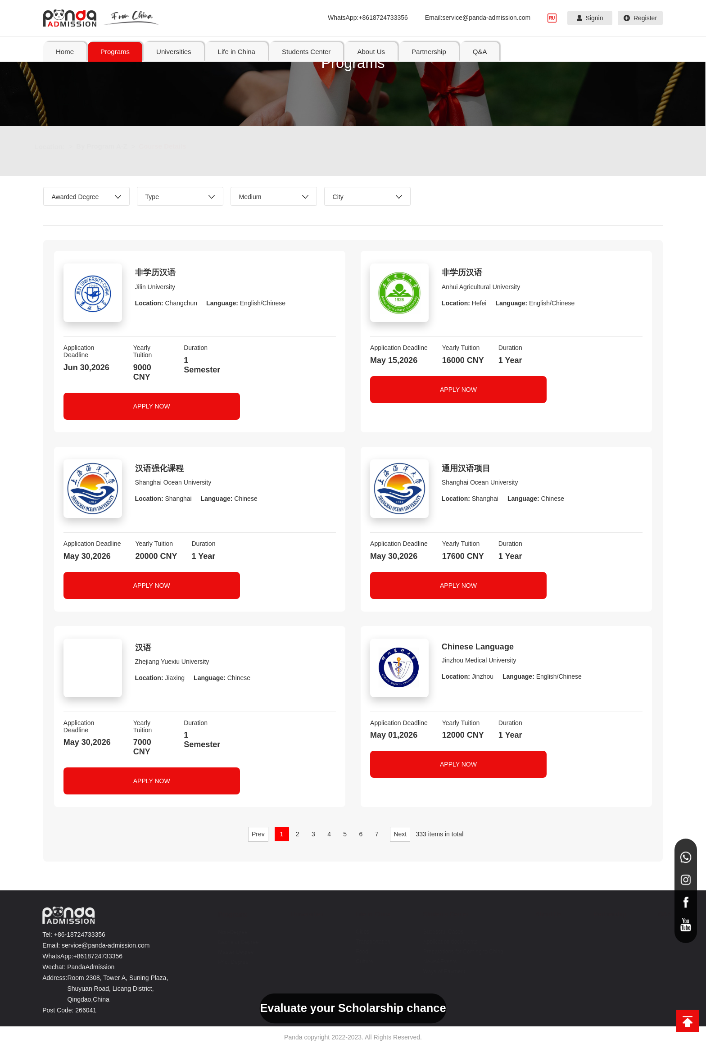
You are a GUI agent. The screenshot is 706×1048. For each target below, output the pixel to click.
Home (65, 51)
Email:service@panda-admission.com (477, 17)
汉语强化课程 (159, 468)
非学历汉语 (155, 272)
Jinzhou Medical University (479, 660)
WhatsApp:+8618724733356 (368, 17)
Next (400, 834)
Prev (258, 834)
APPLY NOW (151, 406)
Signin (590, 18)
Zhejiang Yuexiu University (172, 661)
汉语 (143, 647)
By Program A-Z (110, 146)
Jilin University (155, 286)
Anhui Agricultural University (481, 286)
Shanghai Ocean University (173, 482)
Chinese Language (478, 646)
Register (640, 18)
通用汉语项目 (466, 468)
